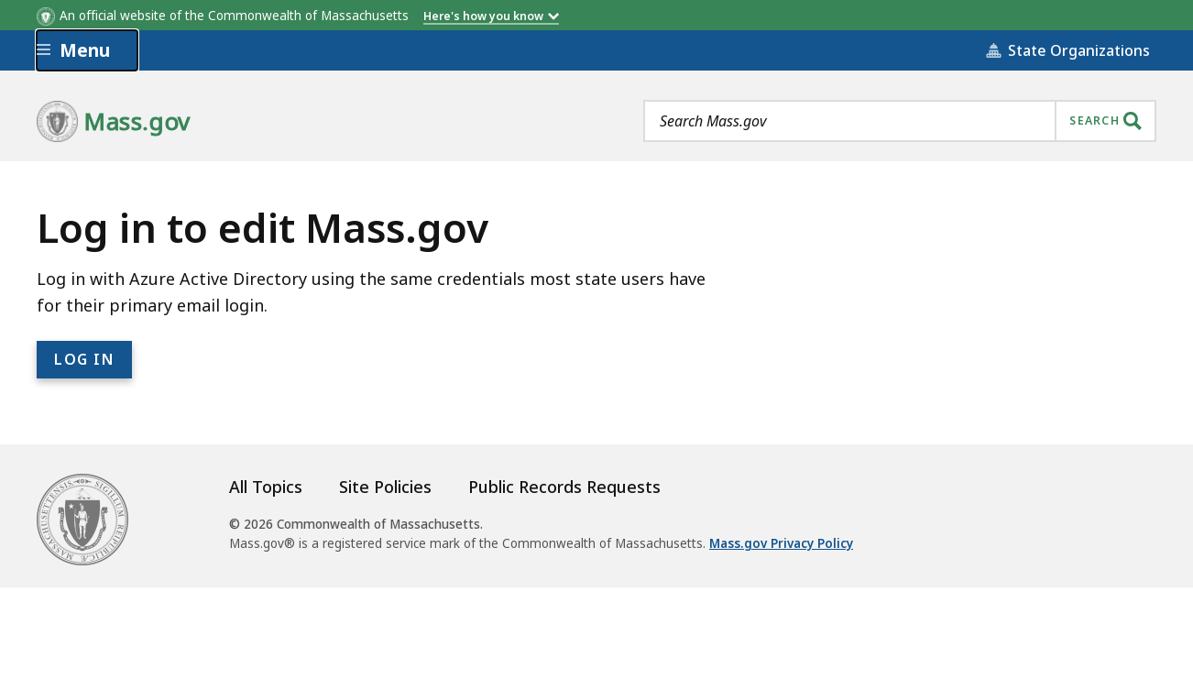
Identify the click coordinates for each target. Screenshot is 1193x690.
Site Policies (385, 487)
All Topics (265, 487)
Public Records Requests (564, 487)
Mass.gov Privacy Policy (781, 543)
